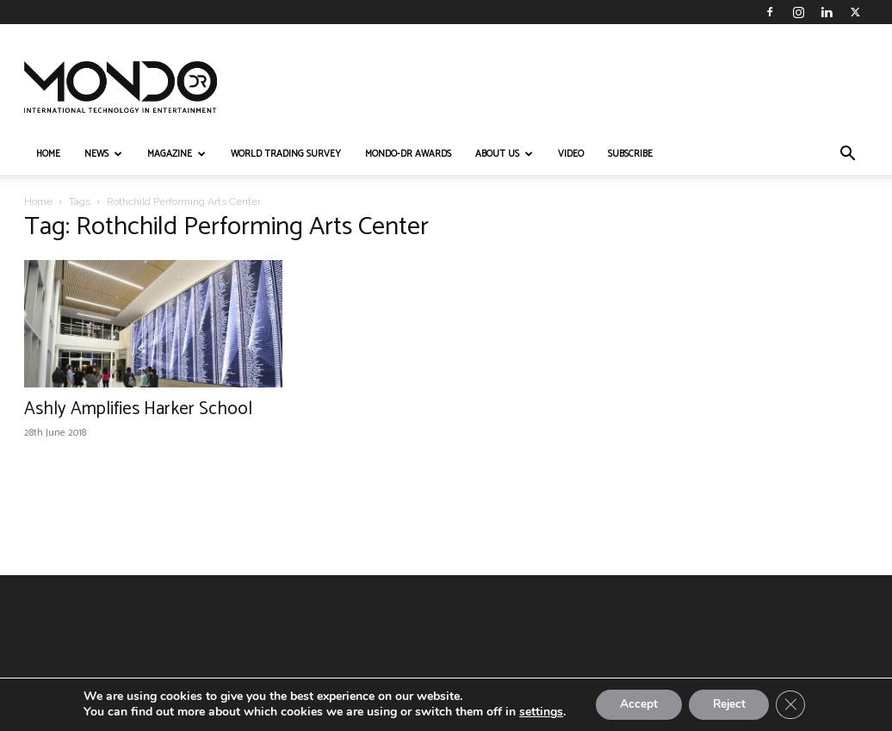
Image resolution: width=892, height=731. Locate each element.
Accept (635, 704)
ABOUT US (504, 154)
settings (535, 712)
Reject (730, 704)
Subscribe (630, 154)
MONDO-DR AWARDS (408, 154)
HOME (48, 154)
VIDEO (571, 154)
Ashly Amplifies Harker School (138, 409)
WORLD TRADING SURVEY (286, 154)
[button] (847, 155)
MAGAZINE (176, 154)
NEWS (103, 154)
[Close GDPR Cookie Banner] (795, 704)
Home (38, 201)
